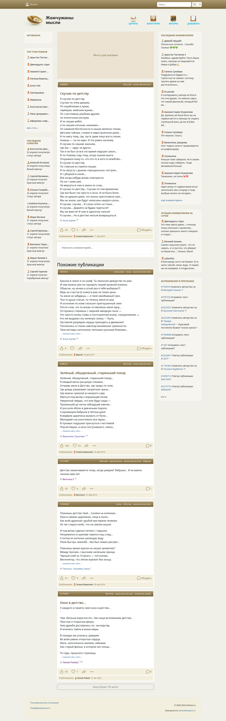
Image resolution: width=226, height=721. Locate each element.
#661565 (165, 379)
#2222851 (166, 355)
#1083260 (64, 504)
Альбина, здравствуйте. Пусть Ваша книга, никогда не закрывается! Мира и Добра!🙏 (180, 61)
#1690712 (166, 376)
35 (79, 445)
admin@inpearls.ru (187, 710)
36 (66, 671)
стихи (129, 272)
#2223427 (166, 307)
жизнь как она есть (142, 84)
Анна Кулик (69, 220)
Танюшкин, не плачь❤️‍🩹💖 (174, 176)
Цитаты (133, 17)
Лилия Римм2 (71, 662)
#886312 (64, 364)
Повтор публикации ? (177, 357)
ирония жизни (116, 461)
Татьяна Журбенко (173, 368)
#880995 (64, 84)
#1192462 (166, 365)
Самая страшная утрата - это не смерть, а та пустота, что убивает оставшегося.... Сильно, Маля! (178, 248)
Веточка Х (68, 479)
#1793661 (64, 593)
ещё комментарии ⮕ (171, 200)
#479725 (165, 297)
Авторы (173, 17)
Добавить (193, 17)
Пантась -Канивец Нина (76, 568)
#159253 (165, 286)
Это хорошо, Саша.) (171, 135)
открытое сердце (143, 593)
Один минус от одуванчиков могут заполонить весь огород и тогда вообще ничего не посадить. (179, 190)
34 (66, 229)
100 (67, 445)
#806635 (165, 389)
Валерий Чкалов (172, 290)
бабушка (147, 461)
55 (66, 488)
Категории (153, 17)
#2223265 (166, 317)
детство (127, 84)
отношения (119, 272)
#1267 (164, 345)
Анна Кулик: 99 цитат (105, 687)
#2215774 (166, 386)
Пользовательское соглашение (44, 702)
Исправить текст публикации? (174, 299)
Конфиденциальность (40, 708)
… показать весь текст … (72, 333)
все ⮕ (163, 396)
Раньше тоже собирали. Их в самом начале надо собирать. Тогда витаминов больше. (180, 162)
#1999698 (166, 334)
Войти (32, 4)
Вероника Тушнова (74, 436)
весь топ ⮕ (32, 127)
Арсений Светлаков (173, 310)
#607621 (64, 272)
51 (66, 578)
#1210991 (64, 461)
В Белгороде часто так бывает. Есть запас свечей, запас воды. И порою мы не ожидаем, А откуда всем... (180, 265)
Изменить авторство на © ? (178, 288)
